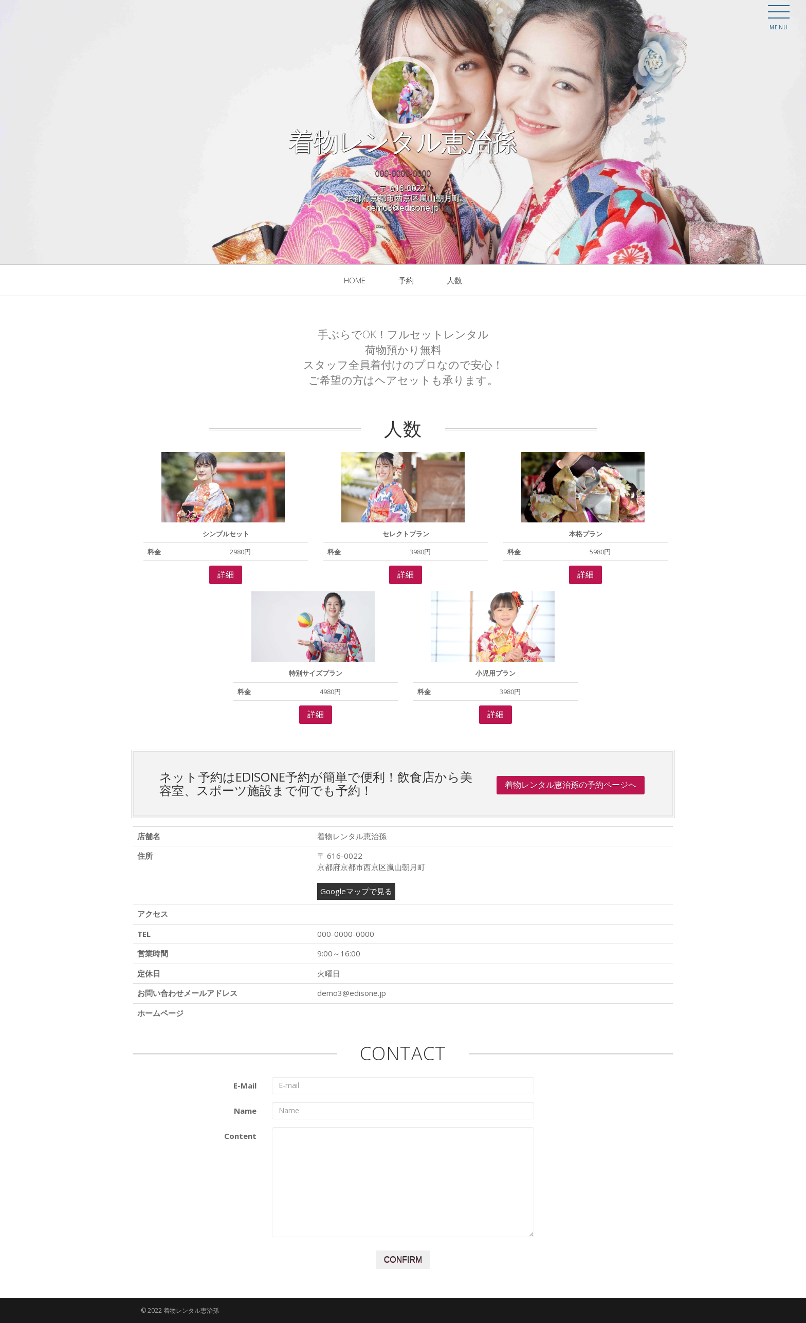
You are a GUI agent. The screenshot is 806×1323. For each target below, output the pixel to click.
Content (240, 1136)
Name (245, 1110)
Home (354, 280)
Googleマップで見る (356, 891)
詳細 (225, 574)
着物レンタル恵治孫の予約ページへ (570, 785)
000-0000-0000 (403, 173)
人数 (454, 280)
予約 (406, 280)
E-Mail (245, 1085)
